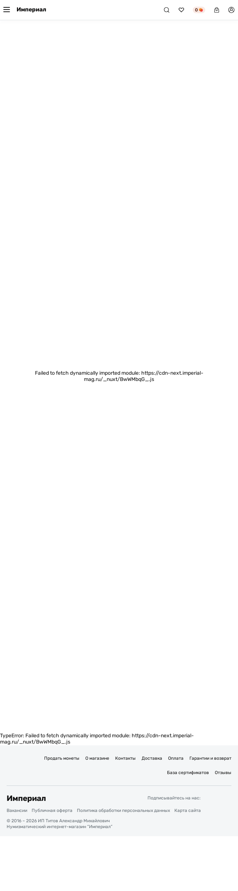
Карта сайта (187, 810)
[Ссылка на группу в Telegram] (210, 797)
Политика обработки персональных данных (123, 810)
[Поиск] (166, 10)
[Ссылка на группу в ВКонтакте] (225, 797)
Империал (31, 9)
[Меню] (6, 10)
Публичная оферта (52, 810)
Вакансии (17, 810)
